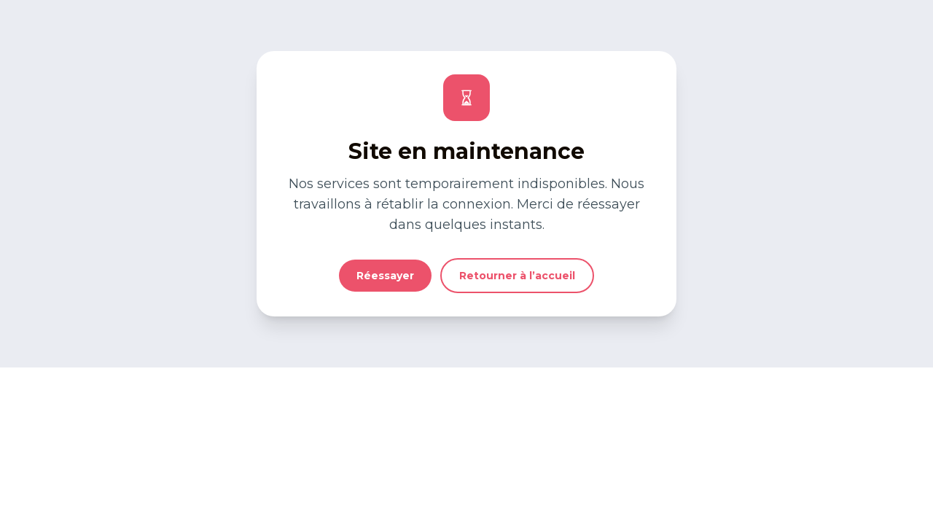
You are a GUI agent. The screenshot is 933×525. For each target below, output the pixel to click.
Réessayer (385, 275)
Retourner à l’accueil (517, 275)
